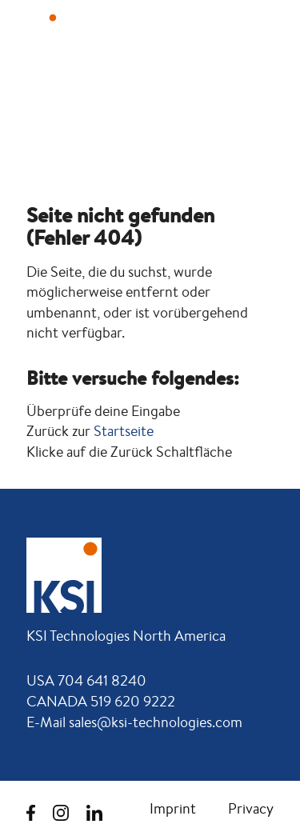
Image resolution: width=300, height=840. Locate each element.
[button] (260, 29)
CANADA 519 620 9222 (100, 700)
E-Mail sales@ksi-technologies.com (134, 721)
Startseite (124, 431)
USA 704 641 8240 (86, 680)
